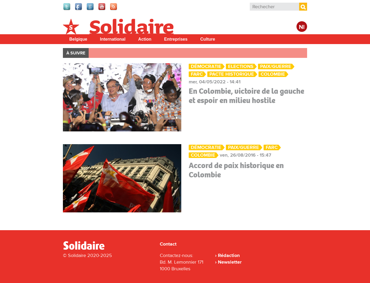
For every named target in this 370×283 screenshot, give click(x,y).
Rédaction (229, 255)
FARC (197, 74)
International (113, 39)
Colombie (273, 74)
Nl (302, 27)
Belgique (78, 39)
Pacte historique (231, 74)
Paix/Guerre (275, 66)
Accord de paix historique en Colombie (236, 170)
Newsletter (230, 262)
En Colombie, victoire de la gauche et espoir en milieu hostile (246, 95)
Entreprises (175, 39)
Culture (207, 39)
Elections (240, 66)
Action (145, 39)
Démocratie (206, 66)
